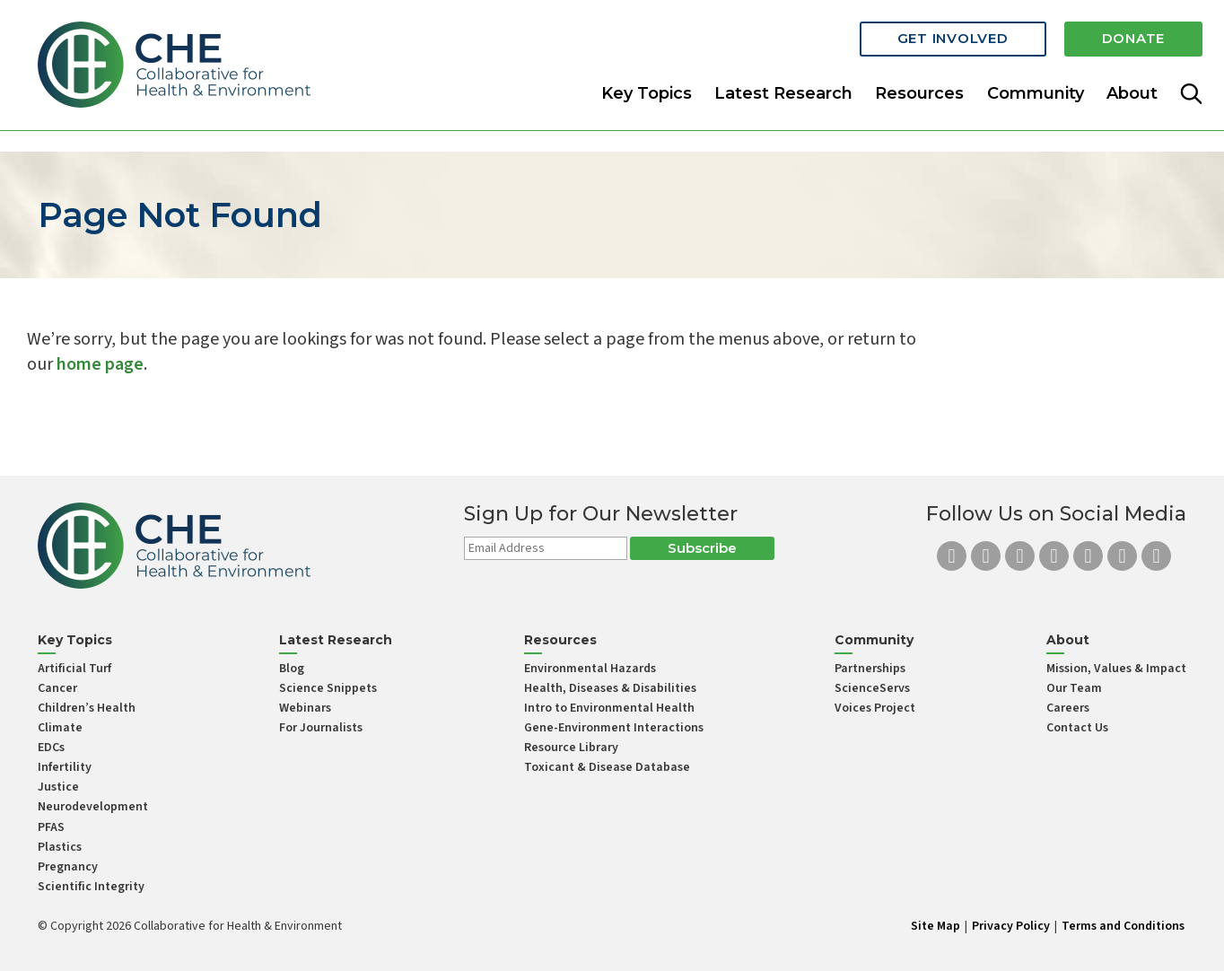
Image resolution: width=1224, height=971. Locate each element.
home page (100, 364)
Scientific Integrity (91, 887)
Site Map (935, 926)
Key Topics (646, 93)
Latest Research (783, 93)
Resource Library (571, 748)
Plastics (60, 847)
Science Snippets (328, 688)
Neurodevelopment (93, 807)
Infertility (65, 767)
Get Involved (953, 38)
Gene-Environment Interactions (614, 728)
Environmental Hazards (590, 669)
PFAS (51, 827)
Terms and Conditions (1123, 926)
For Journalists (321, 728)
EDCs (51, 748)
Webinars (305, 708)
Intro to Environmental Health (609, 708)
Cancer (57, 688)
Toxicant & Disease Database (607, 767)
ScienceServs (872, 688)
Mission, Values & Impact (1116, 669)
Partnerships (870, 669)
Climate (60, 728)
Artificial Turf (74, 669)
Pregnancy (68, 867)
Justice (58, 787)
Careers (1067, 708)
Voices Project (875, 708)
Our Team (1074, 688)
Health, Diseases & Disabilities (610, 688)
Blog (291, 669)
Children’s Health (87, 708)
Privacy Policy (1011, 926)
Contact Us (1077, 728)
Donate (1134, 38)
